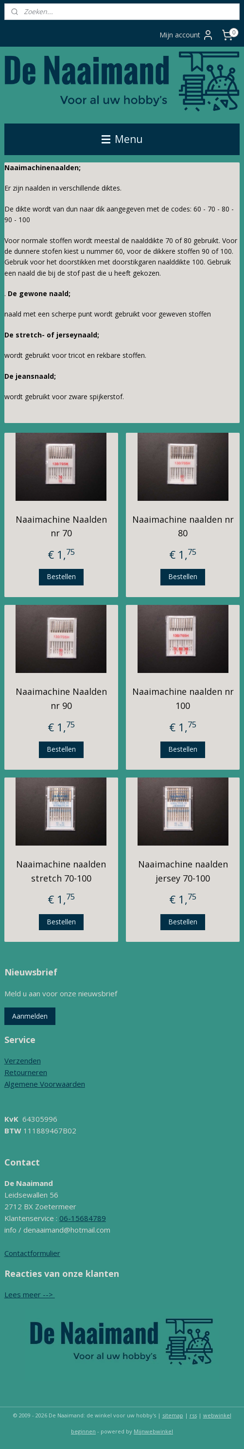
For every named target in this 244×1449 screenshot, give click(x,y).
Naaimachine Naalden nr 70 (61, 526)
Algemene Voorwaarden (44, 1084)
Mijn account (186, 35)
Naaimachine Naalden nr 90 (61, 698)
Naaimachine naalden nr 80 (183, 526)
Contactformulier (32, 1253)
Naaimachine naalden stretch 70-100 (61, 871)
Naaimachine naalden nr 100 (183, 698)
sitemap (172, 1415)
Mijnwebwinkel (153, 1431)
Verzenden (22, 1060)
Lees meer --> (29, 1294)
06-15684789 (82, 1218)
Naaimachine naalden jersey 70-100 (183, 871)
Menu (122, 139)
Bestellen (61, 576)
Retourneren (25, 1072)
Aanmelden (30, 1016)
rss (193, 1415)
